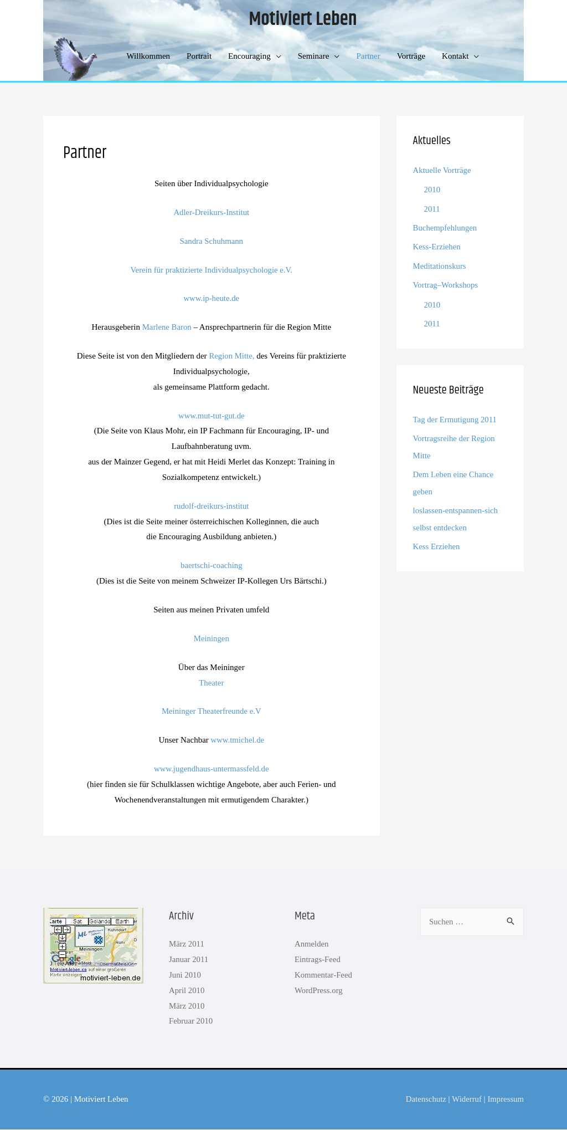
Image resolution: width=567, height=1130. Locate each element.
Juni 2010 (185, 975)
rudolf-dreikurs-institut (211, 506)
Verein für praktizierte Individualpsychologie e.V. (211, 269)
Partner (368, 56)
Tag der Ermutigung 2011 (455, 417)
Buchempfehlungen (445, 227)
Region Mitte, (232, 356)
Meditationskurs (440, 264)
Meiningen (211, 638)
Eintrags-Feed (318, 959)
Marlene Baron (167, 327)
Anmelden (312, 944)
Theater (211, 682)
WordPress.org (319, 990)
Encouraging (249, 56)
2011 (432, 208)
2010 (432, 190)
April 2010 (187, 990)
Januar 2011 (189, 959)
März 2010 (187, 1005)
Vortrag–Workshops (446, 283)
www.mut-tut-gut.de (211, 415)
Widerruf (466, 1099)
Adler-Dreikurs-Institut (211, 212)
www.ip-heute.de (211, 298)
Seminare (313, 56)
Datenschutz (424, 1099)
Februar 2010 (191, 1021)
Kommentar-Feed (324, 975)
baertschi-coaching (211, 565)
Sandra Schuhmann (211, 241)
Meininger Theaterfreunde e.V (211, 711)
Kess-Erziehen (437, 246)
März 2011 (187, 944)
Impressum (505, 1099)
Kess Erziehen (437, 542)
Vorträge (411, 56)
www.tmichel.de (237, 740)
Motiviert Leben (303, 20)
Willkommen (149, 56)
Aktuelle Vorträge (442, 170)
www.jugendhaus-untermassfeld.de (211, 769)
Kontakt (455, 56)
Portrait (199, 56)
